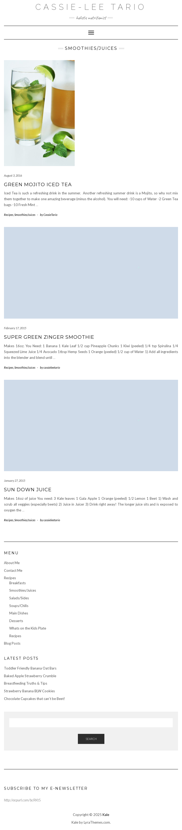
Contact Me (13, 570)
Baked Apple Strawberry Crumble (30, 676)
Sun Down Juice (28, 490)
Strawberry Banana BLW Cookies (29, 691)
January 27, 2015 (14, 480)
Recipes (8, 214)
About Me (12, 563)
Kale (106, 815)
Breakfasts (17, 583)
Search (91, 738)
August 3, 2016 (13, 175)
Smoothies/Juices (24, 214)
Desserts (16, 621)
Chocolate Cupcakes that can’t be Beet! (34, 699)
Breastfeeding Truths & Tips (25, 683)
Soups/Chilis (18, 606)
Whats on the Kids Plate (27, 628)
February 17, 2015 (15, 328)
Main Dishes (18, 613)
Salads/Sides (19, 598)
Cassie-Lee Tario (91, 7)
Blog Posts (12, 643)
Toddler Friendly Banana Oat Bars (30, 668)
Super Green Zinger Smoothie (49, 337)
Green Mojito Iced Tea (38, 185)
